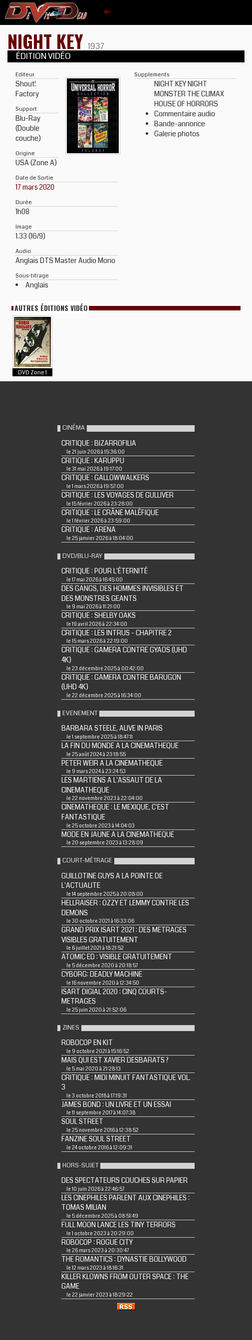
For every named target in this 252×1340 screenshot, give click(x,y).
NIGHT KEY (47, 40)
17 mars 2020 (34, 187)
